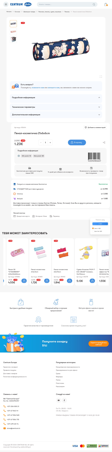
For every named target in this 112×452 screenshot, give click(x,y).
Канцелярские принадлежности (68, 367)
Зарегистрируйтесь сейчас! (98, 344)
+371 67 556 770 (13, 420)
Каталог (17, 12)
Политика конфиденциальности (15, 377)
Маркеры (59, 377)
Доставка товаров (10, 373)
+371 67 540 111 (12, 411)
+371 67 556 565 (13, 415)
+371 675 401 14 (12, 424)
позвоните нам (38, 88)
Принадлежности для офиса (66, 370)
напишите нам (54, 88)
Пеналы (67, 12)
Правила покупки (9, 370)
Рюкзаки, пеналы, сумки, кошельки (49, 12)
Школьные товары (29, 12)
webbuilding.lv (26, 447)
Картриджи (60, 386)
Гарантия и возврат (10, 367)
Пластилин (60, 383)
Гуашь (58, 373)
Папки (58, 380)
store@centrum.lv (13, 428)
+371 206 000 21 (13, 406)
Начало (9, 11)
